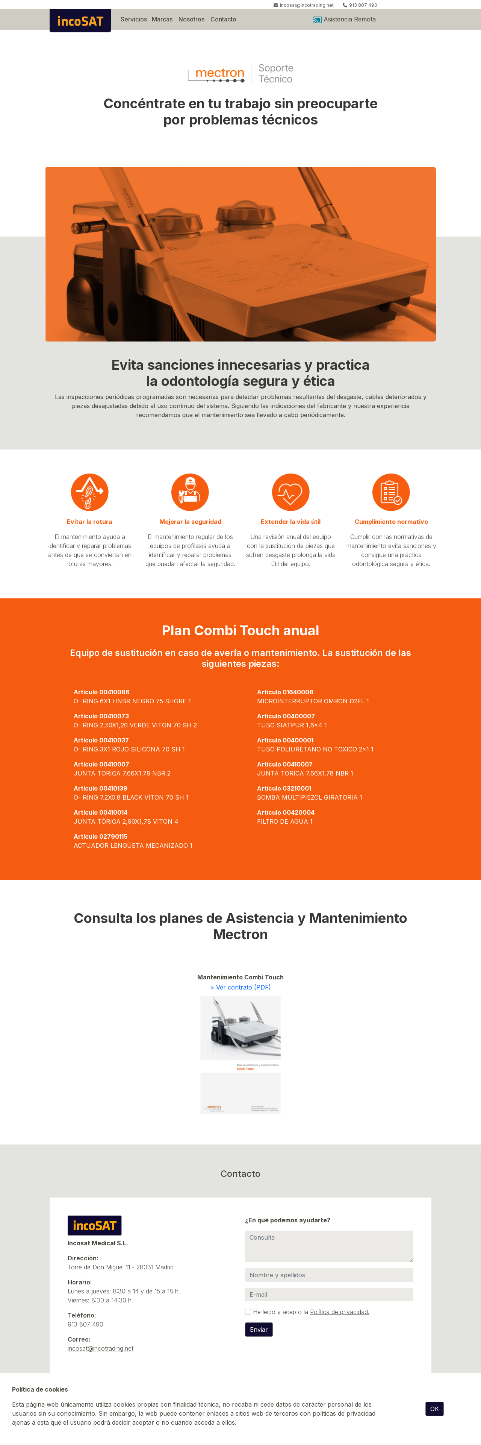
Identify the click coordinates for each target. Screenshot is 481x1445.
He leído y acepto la (311, 1312)
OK (434, 1409)
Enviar (259, 1329)
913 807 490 (363, 5)
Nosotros (191, 19)
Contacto (223, 19)
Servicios (134, 19)
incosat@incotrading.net (307, 5)
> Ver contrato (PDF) (240, 987)
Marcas (162, 19)
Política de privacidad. (339, 1312)
